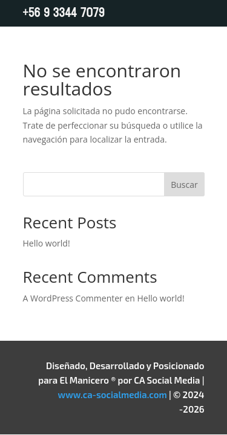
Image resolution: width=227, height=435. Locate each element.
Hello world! (46, 243)
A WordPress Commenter (73, 298)
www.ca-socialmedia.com (112, 394)
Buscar (184, 184)
